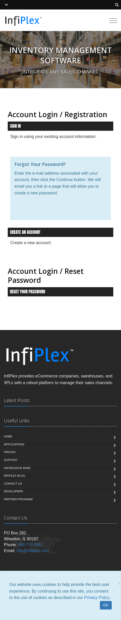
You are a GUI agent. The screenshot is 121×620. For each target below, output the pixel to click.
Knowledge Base (17, 467)
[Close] (119, 583)
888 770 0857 (30, 545)
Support (11, 460)
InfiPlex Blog (14, 475)
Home (8, 436)
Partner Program (18, 499)
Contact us (13, 483)
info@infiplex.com (32, 550)
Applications (14, 444)
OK (105, 605)
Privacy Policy (96, 597)
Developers (13, 491)
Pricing (10, 452)
